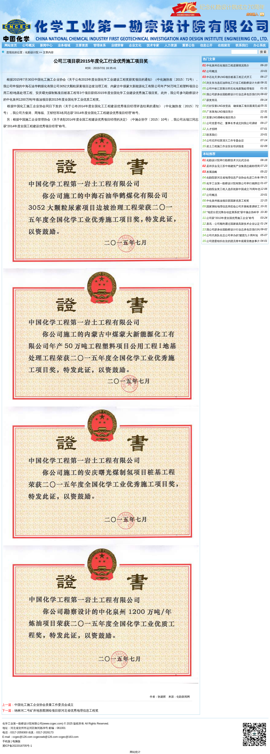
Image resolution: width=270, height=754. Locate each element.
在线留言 (224, 45)
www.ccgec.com (52, 723)
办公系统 (259, 45)
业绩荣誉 (117, 45)
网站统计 (135, 752)
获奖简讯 (211, 100)
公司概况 (28, 45)
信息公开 (206, 45)
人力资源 (170, 45)
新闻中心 (46, 45)
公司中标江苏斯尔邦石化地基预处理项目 (230, 88)
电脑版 (16, 741)
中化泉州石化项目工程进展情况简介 (227, 65)
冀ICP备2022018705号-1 (17, 745)
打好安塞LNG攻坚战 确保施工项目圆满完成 (233, 105)
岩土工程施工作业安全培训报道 (225, 146)
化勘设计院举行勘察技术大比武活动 (227, 160)
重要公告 (188, 45)
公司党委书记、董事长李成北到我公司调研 (231, 123)
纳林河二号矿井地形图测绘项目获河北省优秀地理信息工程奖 (56, 710)
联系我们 (242, 45)
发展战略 (211, 171)
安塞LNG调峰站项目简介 (221, 117)
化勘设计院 (31, 52)
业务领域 (64, 45)
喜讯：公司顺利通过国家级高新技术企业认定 (233, 223)
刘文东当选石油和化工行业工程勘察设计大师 (233, 82)
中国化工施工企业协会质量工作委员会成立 (44, 704)
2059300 (22, 732)
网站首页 (10, 45)
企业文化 (135, 45)
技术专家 (153, 45)
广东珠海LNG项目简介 (219, 111)
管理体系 (99, 45)
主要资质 (82, 45)
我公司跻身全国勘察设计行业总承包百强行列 (233, 94)
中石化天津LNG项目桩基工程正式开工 (229, 77)
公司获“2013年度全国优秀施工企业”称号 (230, 218)
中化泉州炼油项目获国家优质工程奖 (227, 200)
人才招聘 (211, 129)
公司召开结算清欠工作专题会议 (225, 140)
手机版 (6, 741)
